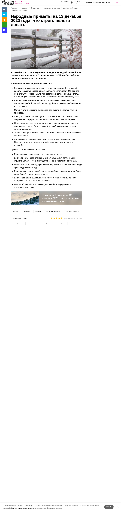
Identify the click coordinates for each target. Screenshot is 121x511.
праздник (38, 211)
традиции (27, 211)
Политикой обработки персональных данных (18, 508)
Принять (109, 507)
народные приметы (72, 211)
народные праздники (53, 211)
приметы (16, 211)
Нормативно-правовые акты (98, 2)
